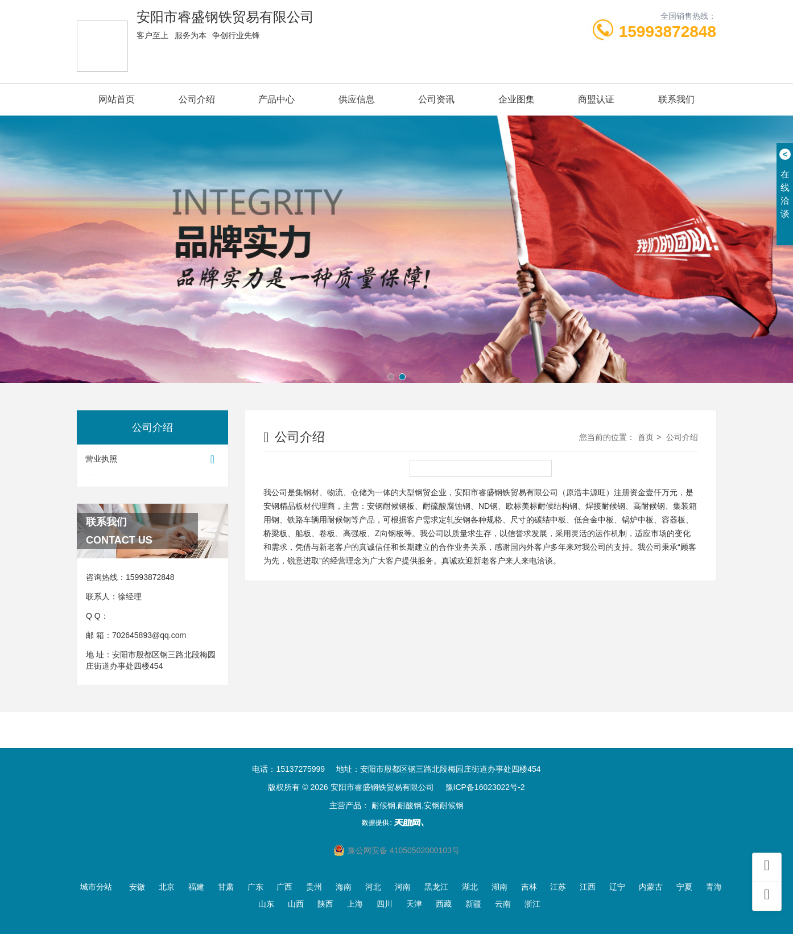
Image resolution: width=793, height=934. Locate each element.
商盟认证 (596, 99)
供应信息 (356, 99)
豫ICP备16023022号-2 (485, 787)
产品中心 (276, 99)
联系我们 (676, 99)
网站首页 (116, 99)
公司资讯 (436, 99)
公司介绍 (197, 99)
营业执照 (152, 459)
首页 (646, 437)
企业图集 (516, 99)
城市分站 (96, 886)
